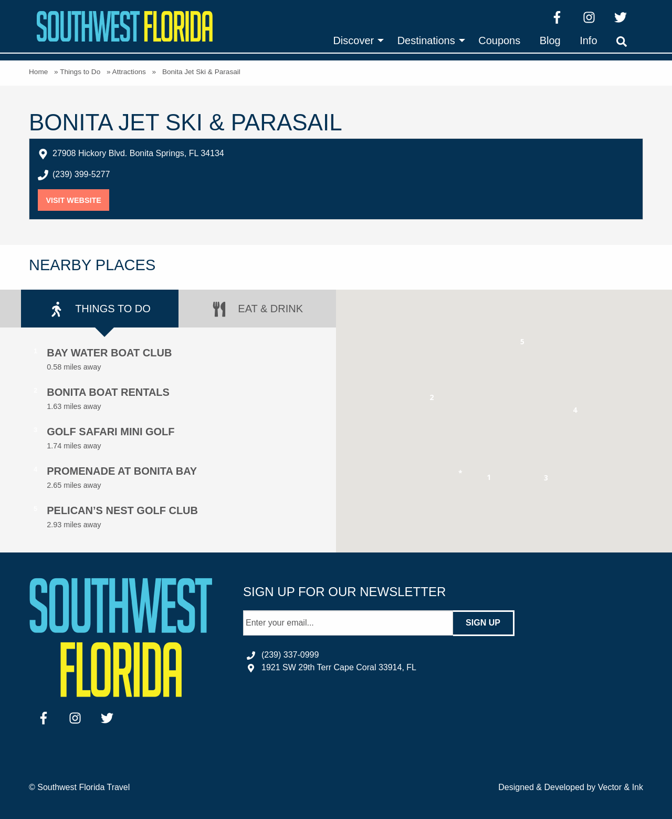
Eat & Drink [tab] (257, 309)
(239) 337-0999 (290, 654)
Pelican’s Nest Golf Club (122, 510)
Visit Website (77, 200)
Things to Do (80, 72)
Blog (550, 40)
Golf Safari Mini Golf (110, 431)
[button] (489, 479)
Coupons (499, 40)
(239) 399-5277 (81, 174)
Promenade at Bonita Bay (122, 471)
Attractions (129, 72)
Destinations (426, 40)
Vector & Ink (620, 787)
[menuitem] (355, 40)
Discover (353, 40)
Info (588, 40)
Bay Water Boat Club (109, 353)
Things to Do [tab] (100, 309)
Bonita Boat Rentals (108, 392)
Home (38, 72)
